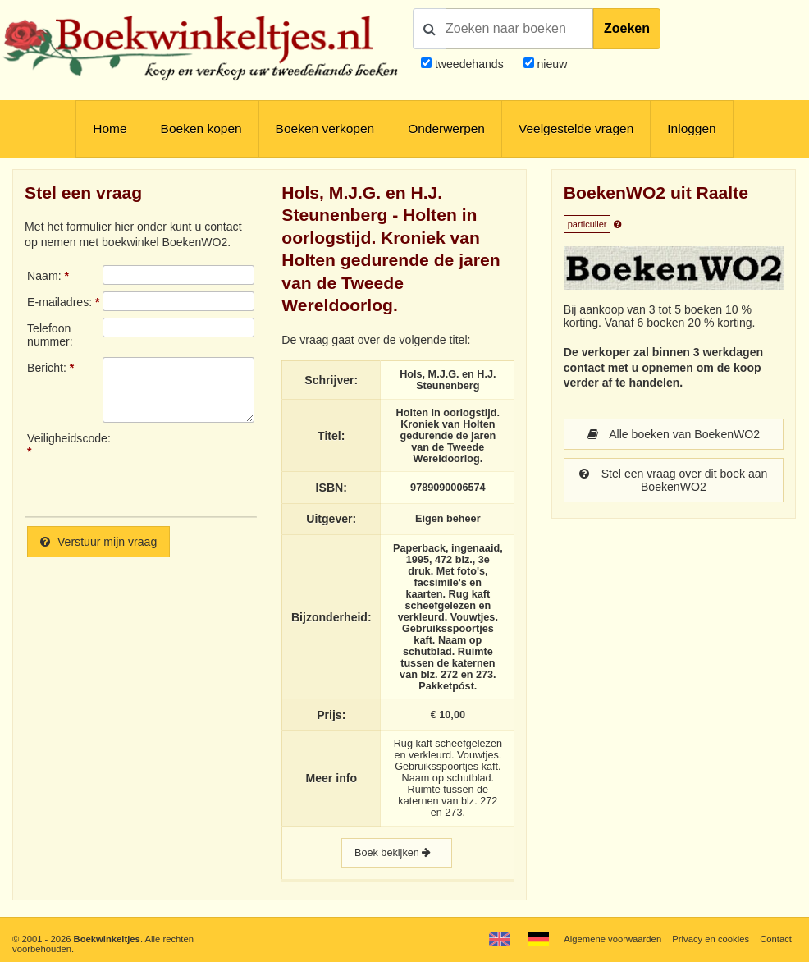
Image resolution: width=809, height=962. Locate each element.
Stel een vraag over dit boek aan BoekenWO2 (673, 480)
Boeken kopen (201, 128)
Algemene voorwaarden (612, 939)
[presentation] (239, 468)
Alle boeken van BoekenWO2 (674, 434)
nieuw (551, 64)
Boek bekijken (396, 853)
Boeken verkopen (325, 128)
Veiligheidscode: (65, 438)
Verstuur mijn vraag (98, 541)
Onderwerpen (446, 128)
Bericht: (46, 367)
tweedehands (469, 64)
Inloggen (691, 128)
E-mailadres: (59, 302)
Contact (776, 939)
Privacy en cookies (710, 939)
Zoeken (627, 28)
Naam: (44, 275)
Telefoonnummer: (50, 335)
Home (109, 128)
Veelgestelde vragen (576, 128)
